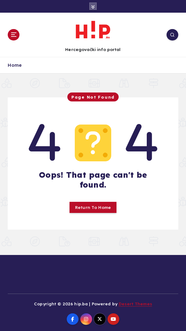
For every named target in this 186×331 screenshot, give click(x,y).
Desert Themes (135, 303)
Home (15, 65)
